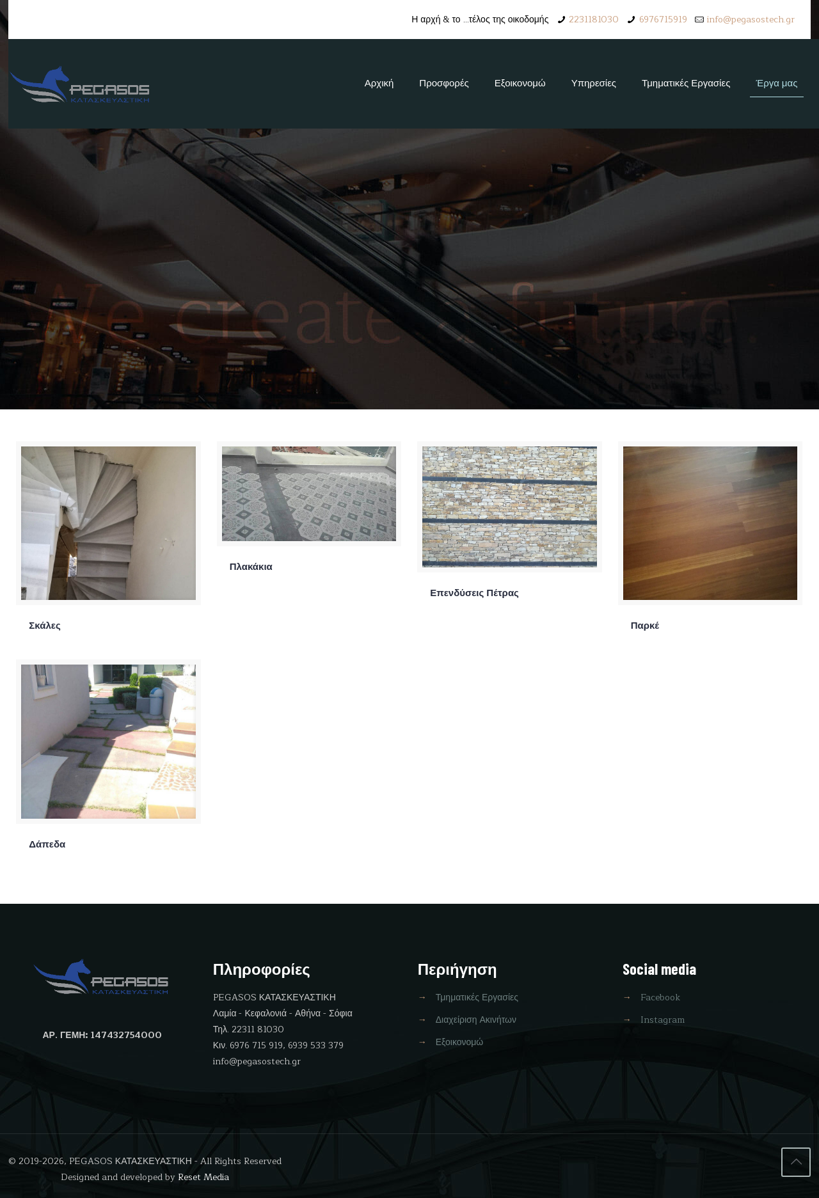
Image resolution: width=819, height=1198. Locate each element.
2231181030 (594, 19)
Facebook (660, 997)
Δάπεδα (47, 845)
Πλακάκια (251, 567)
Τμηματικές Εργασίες (477, 997)
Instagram (662, 1020)
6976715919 (663, 19)
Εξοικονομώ (460, 1042)
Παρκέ (645, 626)
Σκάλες (44, 626)
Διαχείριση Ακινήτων (476, 1020)
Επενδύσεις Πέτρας (474, 593)
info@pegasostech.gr (751, 19)
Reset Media (203, 1177)
